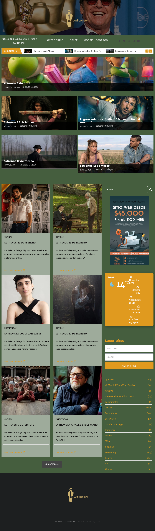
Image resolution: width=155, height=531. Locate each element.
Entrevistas (10, 328)
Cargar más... (52, 464)
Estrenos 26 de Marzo (43, 51)
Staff (74, 40)
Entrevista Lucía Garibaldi (22, 333)
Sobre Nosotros (96, 40)
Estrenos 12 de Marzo (95, 165)
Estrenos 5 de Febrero (19, 424)
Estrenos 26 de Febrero (20, 242)
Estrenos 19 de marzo (125, 51)
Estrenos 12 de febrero (71, 333)
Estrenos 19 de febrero (71, 242)
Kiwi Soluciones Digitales (88, 521)
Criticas (8, 237)
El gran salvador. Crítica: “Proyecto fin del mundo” (98, 51)
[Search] (126, 189)
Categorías (56, 40)
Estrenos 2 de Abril (17, 83)
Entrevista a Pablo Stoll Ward (77, 424)
